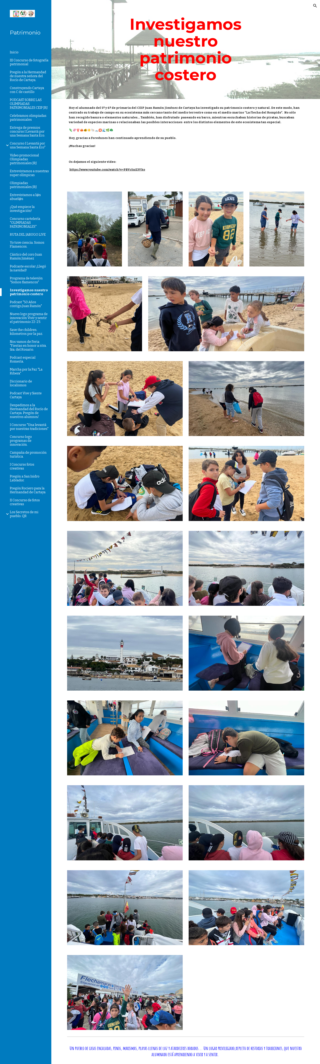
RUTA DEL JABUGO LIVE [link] (28, 234)
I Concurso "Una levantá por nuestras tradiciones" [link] (29, 427)
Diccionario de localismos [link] (21, 383)
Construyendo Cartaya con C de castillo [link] (27, 90)
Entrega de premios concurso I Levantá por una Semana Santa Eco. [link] (27, 131)
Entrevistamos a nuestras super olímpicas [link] (29, 173)
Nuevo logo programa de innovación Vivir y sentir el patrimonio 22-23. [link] (29, 318)
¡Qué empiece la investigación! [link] (22, 209)
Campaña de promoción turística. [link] (28, 454)
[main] (186, 49)
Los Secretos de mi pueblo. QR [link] (24, 514)
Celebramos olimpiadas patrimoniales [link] (28, 118)
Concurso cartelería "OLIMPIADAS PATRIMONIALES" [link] (25, 222)
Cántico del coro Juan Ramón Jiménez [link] (26, 256)
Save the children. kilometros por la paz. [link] (26, 332)
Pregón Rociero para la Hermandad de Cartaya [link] (28, 490)
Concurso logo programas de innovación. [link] (21, 440)
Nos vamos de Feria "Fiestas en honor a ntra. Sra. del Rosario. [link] (28, 345)
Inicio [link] (14, 52)
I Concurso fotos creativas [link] (22, 466)
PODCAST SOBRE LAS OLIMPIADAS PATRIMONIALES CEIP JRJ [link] (29, 104)
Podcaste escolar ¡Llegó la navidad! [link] (28, 268)
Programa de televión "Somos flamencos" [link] (26, 280)
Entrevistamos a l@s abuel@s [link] (25, 197)
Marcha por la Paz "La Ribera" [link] (26, 371)
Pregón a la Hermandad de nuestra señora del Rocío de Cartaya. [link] (28, 76)
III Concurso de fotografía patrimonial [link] (29, 62)
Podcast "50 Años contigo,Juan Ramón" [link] (26, 304)
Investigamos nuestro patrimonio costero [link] (29, 292)
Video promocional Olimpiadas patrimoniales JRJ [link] (24, 159)
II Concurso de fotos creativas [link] (25, 502)
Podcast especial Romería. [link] (23, 359)
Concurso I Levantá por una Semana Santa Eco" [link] (27, 145)
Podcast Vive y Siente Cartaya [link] (26, 395)
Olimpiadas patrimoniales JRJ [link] (23, 185)
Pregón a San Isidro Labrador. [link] (24, 478)
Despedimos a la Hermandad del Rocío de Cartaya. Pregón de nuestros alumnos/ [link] (29, 411)
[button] (315, 6)
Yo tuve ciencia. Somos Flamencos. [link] (27, 244)
